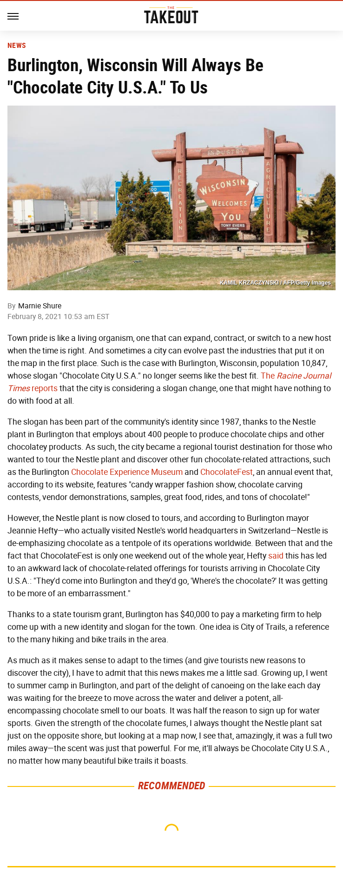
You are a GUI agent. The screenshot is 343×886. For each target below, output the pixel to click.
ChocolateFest (226, 472)
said (276, 556)
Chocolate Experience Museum (127, 472)
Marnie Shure (39, 305)
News (16, 45)
